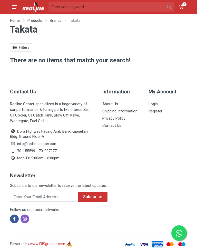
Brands (55, 20)
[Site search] (106, 7)
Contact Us (111, 125)
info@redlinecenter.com (37, 143)
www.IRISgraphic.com (51, 244)
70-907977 (48, 151)
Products (34, 20)
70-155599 (26, 151)
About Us (110, 104)
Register (155, 111)
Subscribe (92, 196)
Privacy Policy (113, 118)
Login (153, 104)
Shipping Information (119, 111)
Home (15, 20)
